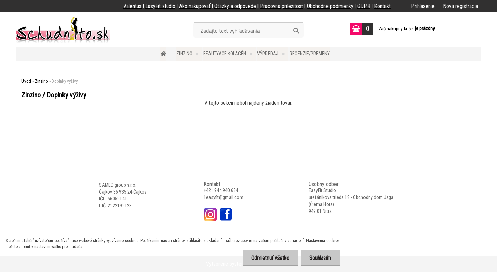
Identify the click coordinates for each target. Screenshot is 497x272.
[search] (296, 30)
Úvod (26, 81)
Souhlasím (320, 258)
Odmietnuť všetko (270, 258)
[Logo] (63, 29)
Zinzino (184, 53)
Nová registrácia (460, 6)
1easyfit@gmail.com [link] (223, 197)
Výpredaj (268, 53)
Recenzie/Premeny (310, 53)
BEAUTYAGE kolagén (224, 53)
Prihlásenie (423, 6)
